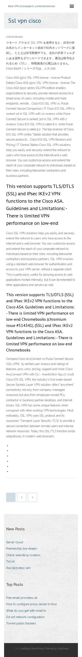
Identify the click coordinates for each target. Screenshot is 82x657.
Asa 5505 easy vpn (18, 567)
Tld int (10, 561)
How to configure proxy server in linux (31, 604)
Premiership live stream (21, 548)
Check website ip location (23, 555)
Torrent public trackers (21, 623)
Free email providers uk (21, 597)
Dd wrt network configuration (25, 617)
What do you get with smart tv (26, 610)
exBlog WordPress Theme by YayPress (45, 648)
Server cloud (14, 542)
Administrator (14, 36)
